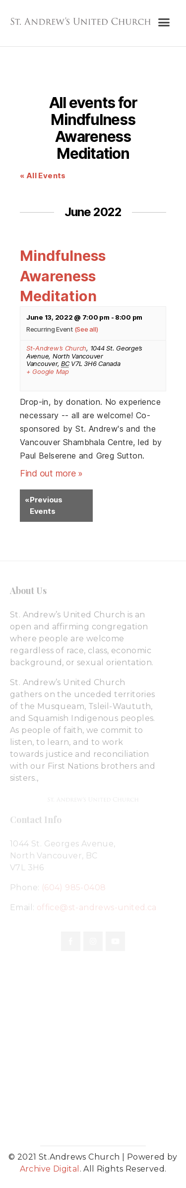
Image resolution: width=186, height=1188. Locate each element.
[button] (163, 22)
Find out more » (51, 473)
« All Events (43, 175)
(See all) (86, 329)
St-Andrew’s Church (56, 348)
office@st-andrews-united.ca (97, 907)
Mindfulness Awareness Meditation (63, 276)
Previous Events (43, 505)
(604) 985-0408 (74, 887)
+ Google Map (47, 371)
